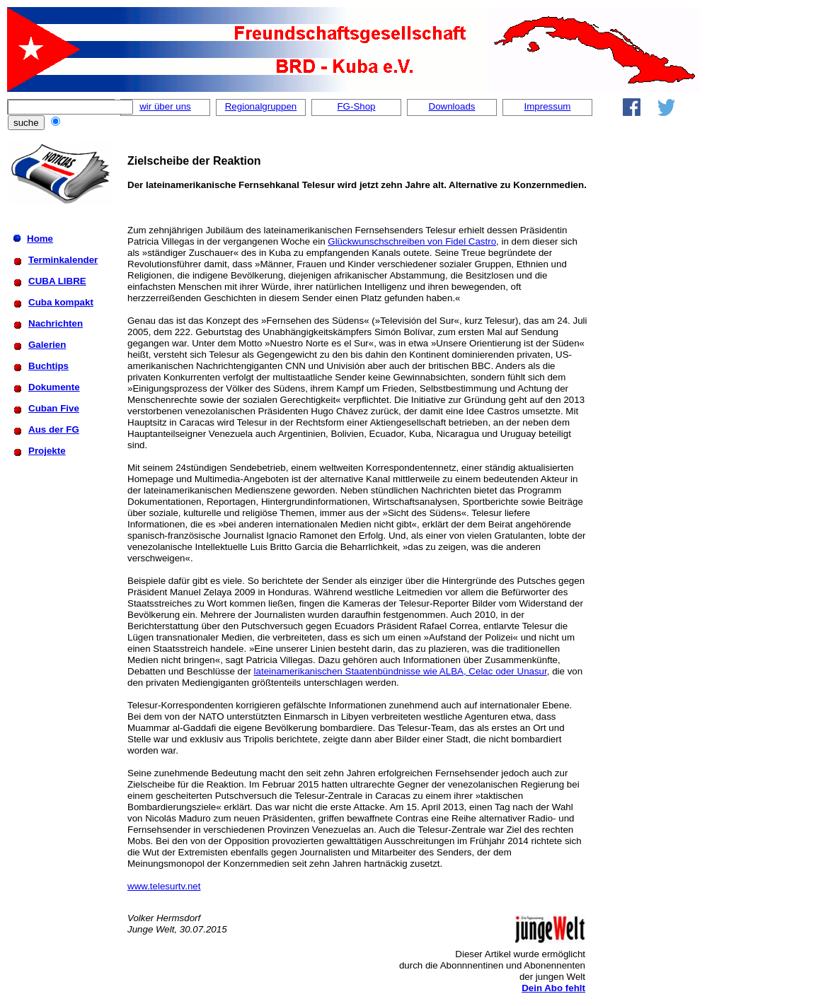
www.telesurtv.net (163, 886)
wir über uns (165, 106)
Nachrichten (55, 323)
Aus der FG (53, 429)
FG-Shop (356, 106)
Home (40, 238)
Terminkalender (63, 260)
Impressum (547, 106)
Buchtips (48, 366)
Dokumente (54, 387)
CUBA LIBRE (57, 281)
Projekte (47, 450)
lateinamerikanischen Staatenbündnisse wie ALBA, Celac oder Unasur (400, 671)
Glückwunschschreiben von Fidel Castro (412, 241)
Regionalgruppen (261, 106)
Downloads (452, 106)
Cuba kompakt (60, 302)
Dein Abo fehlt (553, 988)
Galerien (47, 344)
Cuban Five (53, 408)
